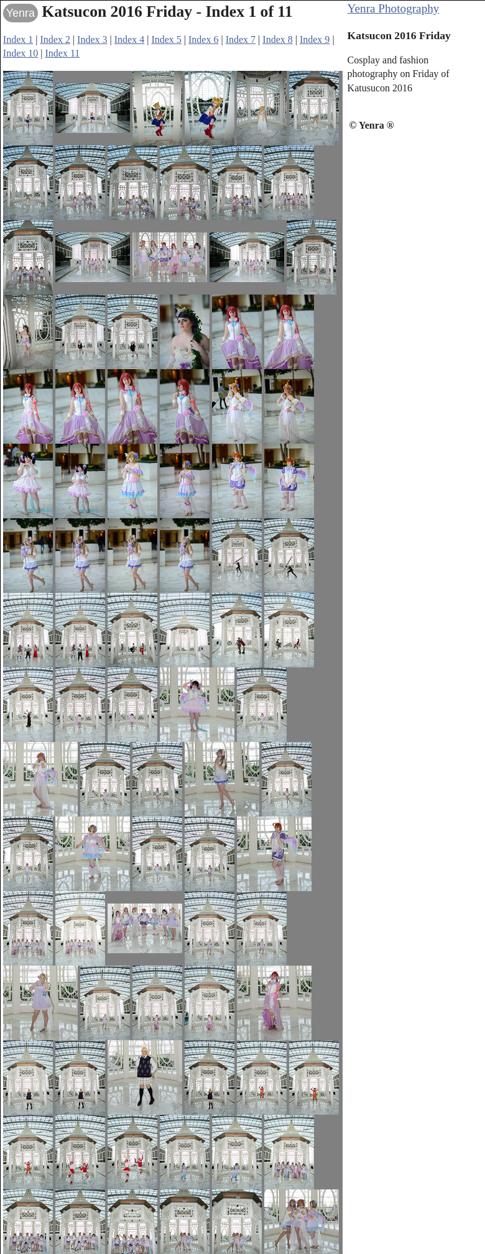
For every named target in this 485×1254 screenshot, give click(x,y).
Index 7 (241, 39)
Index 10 (20, 53)
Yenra (20, 13)
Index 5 (166, 39)
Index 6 (203, 39)
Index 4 (129, 39)
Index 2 (55, 39)
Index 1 (18, 39)
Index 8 (277, 39)
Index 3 (92, 39)
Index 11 (62, 53)
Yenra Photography (394, 8)
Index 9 (315, 39)
